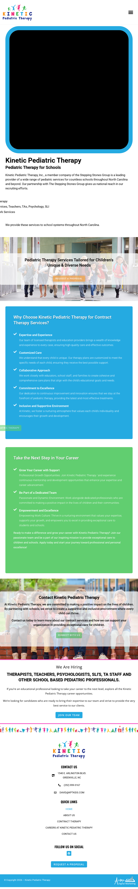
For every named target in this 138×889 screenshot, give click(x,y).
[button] (131, 12)
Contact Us (69, 834)
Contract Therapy (69, 822)
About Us (69, 816)
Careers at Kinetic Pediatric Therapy (69, 828)
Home (69, 810)
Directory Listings (62, 882)
